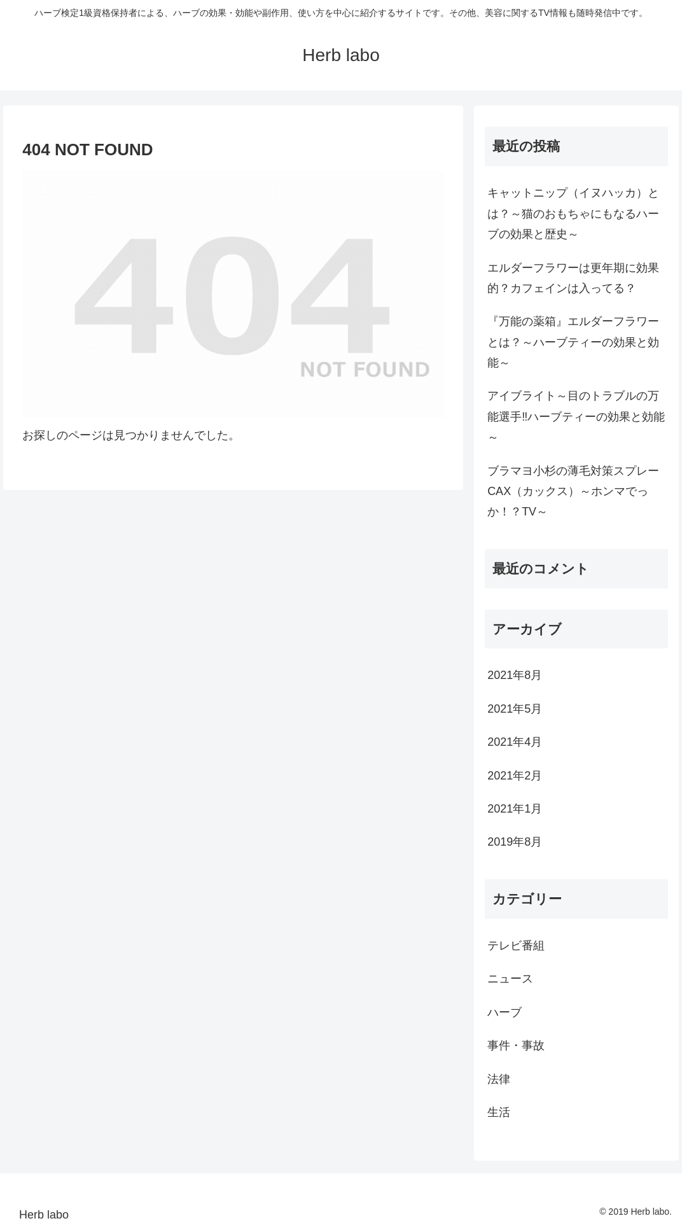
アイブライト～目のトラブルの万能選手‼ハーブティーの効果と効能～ (576, 416)
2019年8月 (514, 841)
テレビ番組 (516, 945)
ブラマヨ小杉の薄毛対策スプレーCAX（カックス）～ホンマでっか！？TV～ (573, 492)
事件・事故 (516, 1045)
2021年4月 (514, 742)
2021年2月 (514, 775)
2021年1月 (514, 808)
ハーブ (504, 1012)
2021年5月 (514, 708)
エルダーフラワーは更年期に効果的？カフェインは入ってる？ (573, 278)
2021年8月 (514, 675)
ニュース (510, 978)
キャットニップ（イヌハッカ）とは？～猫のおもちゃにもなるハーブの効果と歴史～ (573, 213)
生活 (498, 1112)
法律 (498, 1079)
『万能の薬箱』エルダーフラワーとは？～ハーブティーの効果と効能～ (573, 342)
